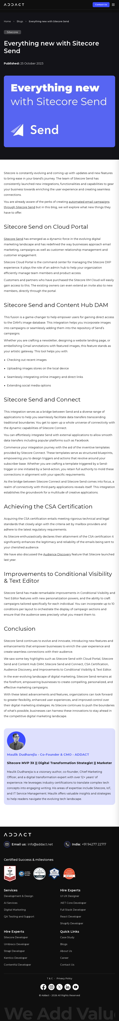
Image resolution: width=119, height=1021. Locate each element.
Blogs (20, 21)
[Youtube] (76, 987)
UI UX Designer (69, 896)
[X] (59, 987)
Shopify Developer (71, 923)
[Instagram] (51, 987)
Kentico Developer (15, 957)
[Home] (14, 4)
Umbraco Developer (16, 944)
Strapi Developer (14, 951)
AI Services (11, 902)
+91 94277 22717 (94, 844)
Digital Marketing (15, 909)
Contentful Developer (17, 964)
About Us (66, 951)
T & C (50, 978)
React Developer (70, 916)
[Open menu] (113, 5)
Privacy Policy (64, 978)
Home (7, 21)
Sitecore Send (13, 239)
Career (64, 957)
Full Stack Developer (73, 909)
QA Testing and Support (19, 916)
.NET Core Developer (73, 902)
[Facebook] (43, 987)
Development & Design (18, 896)
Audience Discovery (57, 554)
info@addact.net (40, 844)
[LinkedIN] (67, 987)
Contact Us (101, 4)
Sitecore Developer (16, 937)
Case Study (67, 937)
